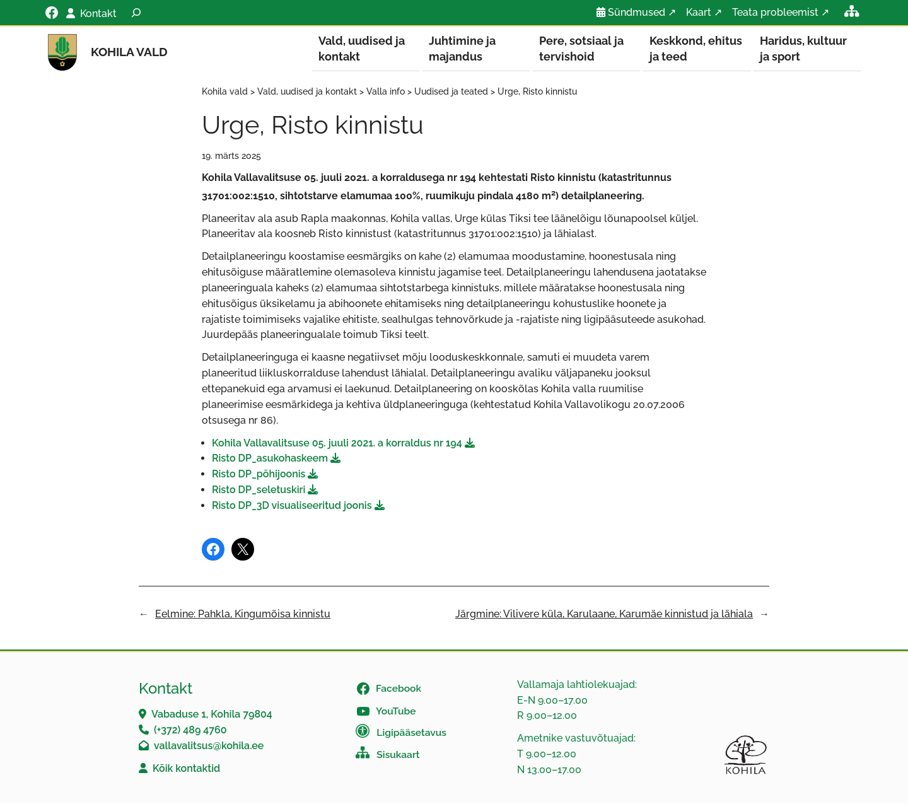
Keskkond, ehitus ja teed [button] (695, 48)
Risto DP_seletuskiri (258, 490)
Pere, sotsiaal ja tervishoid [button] (581, 48)
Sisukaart (397, 755)
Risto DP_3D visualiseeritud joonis (292, 506)
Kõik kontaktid (186, 769)
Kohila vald (129, 52)
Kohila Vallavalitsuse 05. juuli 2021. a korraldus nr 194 (337, 444)
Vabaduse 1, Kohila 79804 (211, 715)
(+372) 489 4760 (190, 731)
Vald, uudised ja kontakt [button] (361, 48)
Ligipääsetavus (411, 733)
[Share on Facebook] (213, 550)
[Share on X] (242, 550)
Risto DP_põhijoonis (258, 475)
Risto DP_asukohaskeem (270, 459)
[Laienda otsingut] (136, 12)
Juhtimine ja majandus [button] (462, 48)
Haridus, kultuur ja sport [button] (803, 48)
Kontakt (98, 14)
